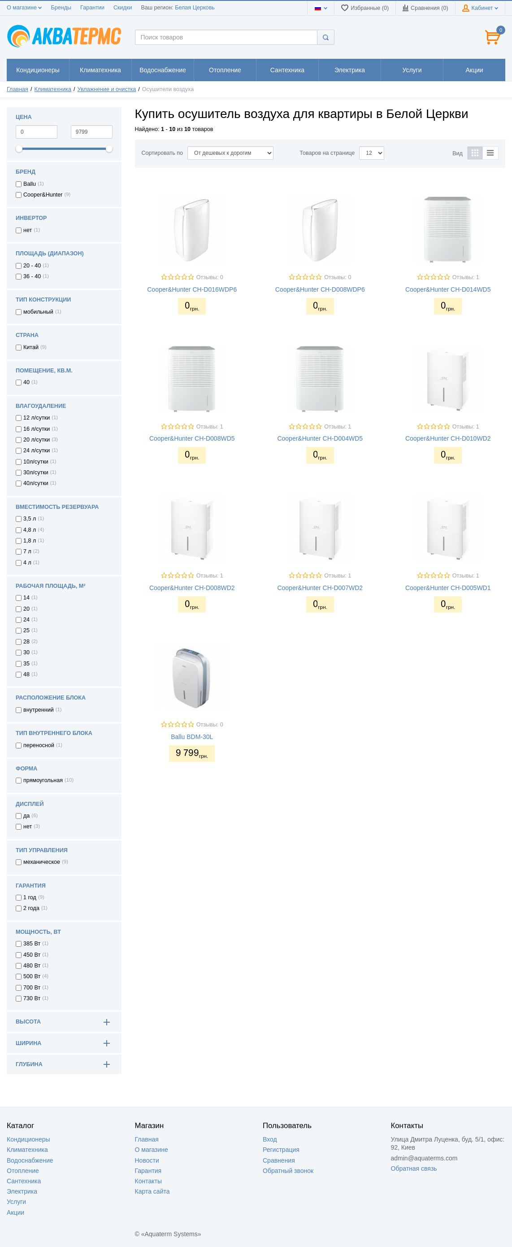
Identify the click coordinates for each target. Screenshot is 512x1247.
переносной (38, 745)
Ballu (29, 184)
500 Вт (31, 976)
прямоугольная (43, 780)
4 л (27, 563)
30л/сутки (35, 472)
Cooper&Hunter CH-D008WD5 (192, 438)
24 (26, 620)
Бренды (61, 7)
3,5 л (29, 519)
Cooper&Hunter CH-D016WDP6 (192, 289)
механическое (41, 862)
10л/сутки (35, 462)
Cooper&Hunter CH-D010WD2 (448, 438)
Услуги (16, 1201)
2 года (31, 908)
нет (27, 230)
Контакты (148, 1181)
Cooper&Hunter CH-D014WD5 (448, 289)
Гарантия (148, 1170)
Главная (17, 89)
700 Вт (31, 987)
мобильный (38, 312)
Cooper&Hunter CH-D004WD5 (320, 438)
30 (26, 652)
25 (26, 630)
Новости (147, 1160)
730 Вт (31, 998)
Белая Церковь (195, 7)
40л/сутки (35, 483)
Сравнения (279, 1160)
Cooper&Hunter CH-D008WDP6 (320, 289)
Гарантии (92, 7)
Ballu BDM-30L (192, 736)
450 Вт (31, 955)
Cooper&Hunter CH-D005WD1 (448, 587)
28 (26, 642)
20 (26, 609)
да (26, 816)
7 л (27, 551)
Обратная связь (414, 1168)
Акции (15, 1212)
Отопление (23, 1170)
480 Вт (31, 966)
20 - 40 (32, 266)
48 (26, 674)
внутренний (38, 710)
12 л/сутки (36, 418)
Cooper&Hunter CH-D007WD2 (320, 587)
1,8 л (29, 541)
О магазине (24, 7)
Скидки (122, 7)
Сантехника (24, 1181)
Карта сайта (152, 1191)
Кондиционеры (28, 1139)
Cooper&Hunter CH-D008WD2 (192, 587)
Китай (31, 347)
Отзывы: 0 (209, 277)
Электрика (22, 1191)
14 (26, 598)
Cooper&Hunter (43, 195)
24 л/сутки (36, 450)
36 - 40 (32, 276)
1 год (29, 897)
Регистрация (281, 1149)
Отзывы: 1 (465, 277)
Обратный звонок (288, 1170)
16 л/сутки (36, 429)
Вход (270, 1139)
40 (26, 382)
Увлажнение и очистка (107, 89)
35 (26, 664)
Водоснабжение (30, 1160)
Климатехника (53, 89)
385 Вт (31, 944)
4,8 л (29, 530)
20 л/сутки (36, 440)
